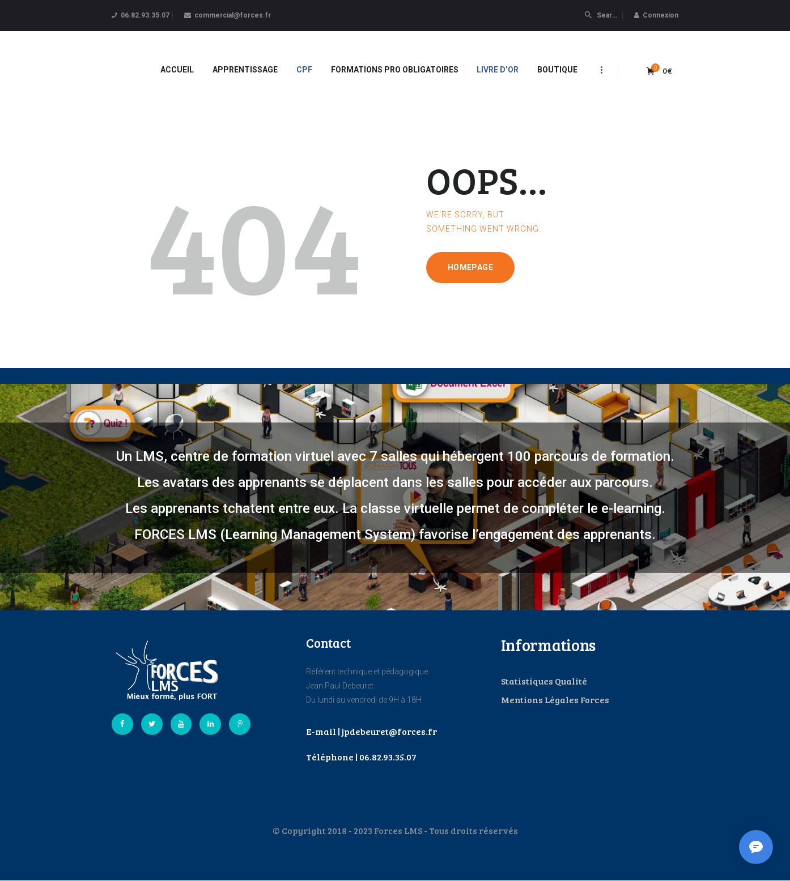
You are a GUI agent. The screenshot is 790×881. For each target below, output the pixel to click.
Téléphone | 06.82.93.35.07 (361, 757)
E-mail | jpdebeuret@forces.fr (371, 731)
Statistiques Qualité (544, 681)
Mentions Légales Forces (555, 699)
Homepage (470, 267)
